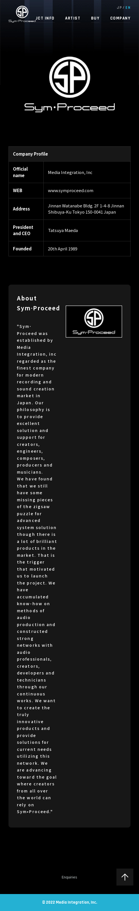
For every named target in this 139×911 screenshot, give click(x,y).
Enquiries (69, 877)
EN (128, 7)
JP (119, 7)
